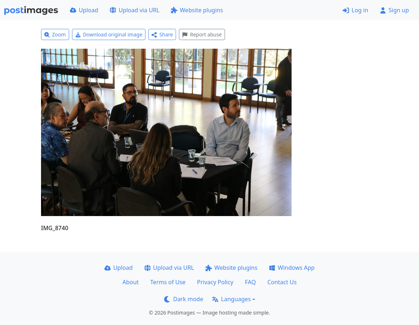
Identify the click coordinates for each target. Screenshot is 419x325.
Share (162, 34)
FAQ (250, 282)
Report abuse (201, 34)
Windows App (292, 268)
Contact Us (282, 282)
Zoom (55, 34)
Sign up (394, 10)
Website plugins (197, 10)
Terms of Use (167, 282)
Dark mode (183, 299)
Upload (84, 10)
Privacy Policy (215, 282)
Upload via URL (134, 10)
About (130, 282)
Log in (355, 10)
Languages (231, 299)
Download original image (109, 34)
